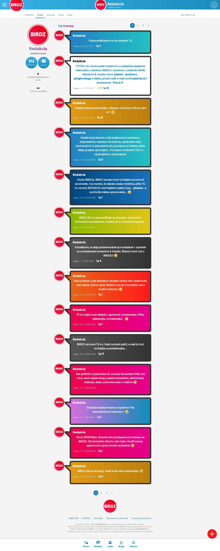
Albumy (51, 15)
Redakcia (116, 5)
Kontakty (98, 523)
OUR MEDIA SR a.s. (102, 529)
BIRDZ (110, 511)
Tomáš (90, 534)
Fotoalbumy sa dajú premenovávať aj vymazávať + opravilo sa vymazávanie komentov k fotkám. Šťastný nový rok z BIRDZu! (111, 253)
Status (79, 46)
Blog (61, 15)
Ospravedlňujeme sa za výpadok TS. (112, 40)
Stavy (40, 15)
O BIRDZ (85, 523)
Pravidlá (141, 523)
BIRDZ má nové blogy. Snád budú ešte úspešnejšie (112, 475)
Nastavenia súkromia (117, 523)
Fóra (70, 15)
